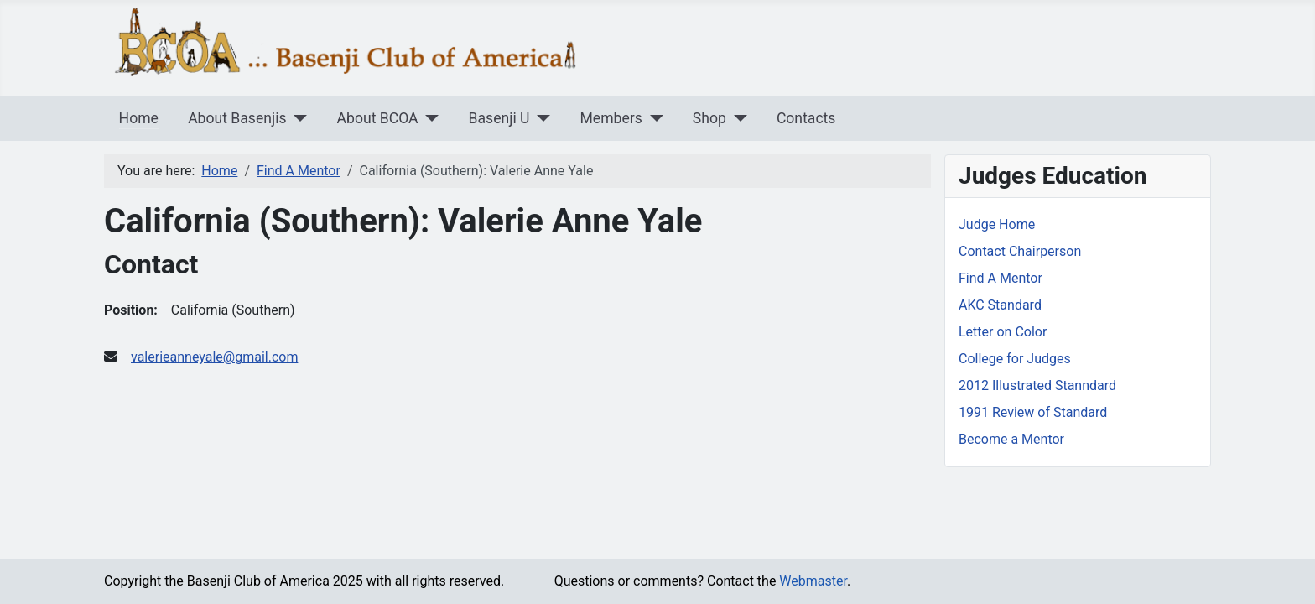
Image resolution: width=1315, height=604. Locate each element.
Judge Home (997, 224)
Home (139, 118)
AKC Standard (1000, 305)
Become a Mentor (1011, 439)
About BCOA (377, 118)
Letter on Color (1003, 332)
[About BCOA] (428, 118)
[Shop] (736, 118)
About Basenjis (237, 118)
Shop (709, 118)
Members (611, 118)
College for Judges (1015, 359)
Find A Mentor (1000, 278)
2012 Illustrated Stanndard (1037, 385)
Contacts (806, 118)
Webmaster (813, 581)
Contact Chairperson (1020, 251)
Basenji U (499, 118)
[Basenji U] (539, 118)
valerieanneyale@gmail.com (214, 357)
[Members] (652, 118)
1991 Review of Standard (1033, 412)
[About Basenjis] (297, 118)
